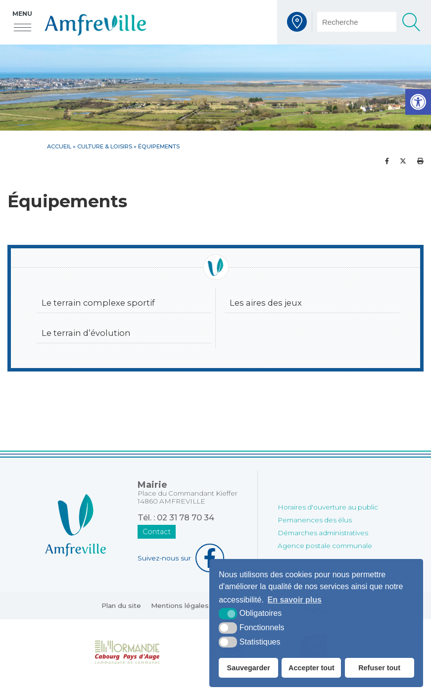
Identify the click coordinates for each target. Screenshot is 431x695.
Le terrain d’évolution (86, 333)
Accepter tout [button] (311, 668)
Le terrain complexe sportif (98, 303)
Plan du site (121, 605)
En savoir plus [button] (295, 600)
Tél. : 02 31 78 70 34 (176, 517)
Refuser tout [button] (379, 668)
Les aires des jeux (266, 303)
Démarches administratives (323, 533)
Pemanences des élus (315, 520)
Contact (157, 531)
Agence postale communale (325, 546)
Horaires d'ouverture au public (328, 507)
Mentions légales (180, 605)
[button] (418, 102)
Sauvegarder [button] (248, 668)
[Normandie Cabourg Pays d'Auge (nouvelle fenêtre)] (127, 651)
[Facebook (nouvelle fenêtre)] (188, 558)
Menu (22, 13)
